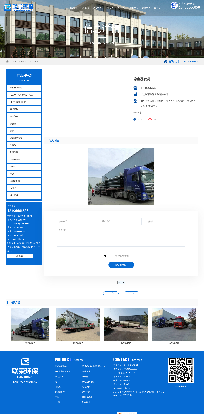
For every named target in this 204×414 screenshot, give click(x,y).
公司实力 (109, 8)
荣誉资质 (131, 293)
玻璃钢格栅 (15, 181)
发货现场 (122, 8)
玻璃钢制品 (15, 159)
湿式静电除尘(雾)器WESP (21, 95)
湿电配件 (14, 195)
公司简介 (85, 8)
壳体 (12, 131)
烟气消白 (14, 167)
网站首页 (73, 8)
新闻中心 (146, 8)
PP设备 (13, 188)
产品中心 (97, 8)
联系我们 (158, 8)
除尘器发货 (34, 61)
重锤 (12, 174)
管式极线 (14, 109)
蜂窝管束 (14, 116)
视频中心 (134, 8)
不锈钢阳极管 (16, 88)
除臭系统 (14, 152)
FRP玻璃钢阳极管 (18, 102)
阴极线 (13, 145)
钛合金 (13, 123)
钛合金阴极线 (16, 138)
